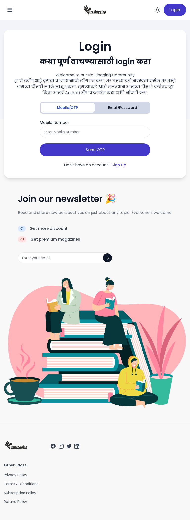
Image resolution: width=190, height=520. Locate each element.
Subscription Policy (20, 492)
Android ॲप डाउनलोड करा (90, 93)
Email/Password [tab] (122, 107)
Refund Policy (15, 501)
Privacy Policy (15, 474)
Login (174, 10)
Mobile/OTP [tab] (67, 107)
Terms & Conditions (21, 483)
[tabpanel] (95, 138)
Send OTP (95, 150)
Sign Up (118, 165)
